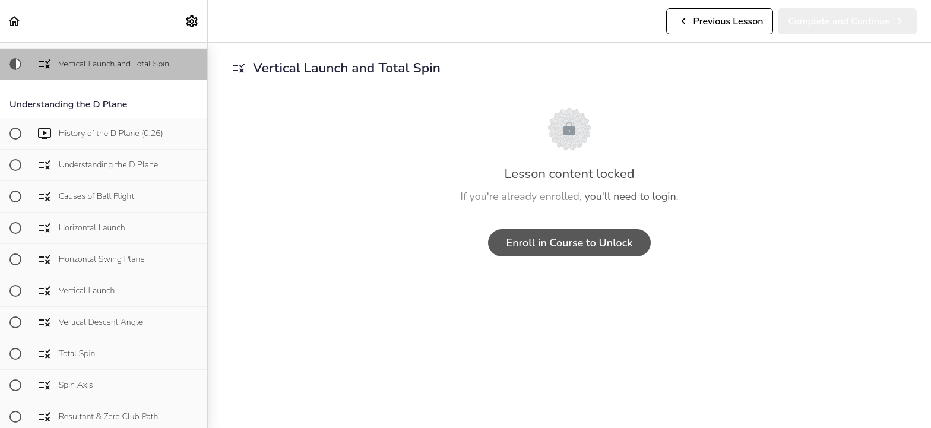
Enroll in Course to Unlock (569, 243)
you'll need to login (630, 196)
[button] (15, 21)
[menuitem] (192, 21)
